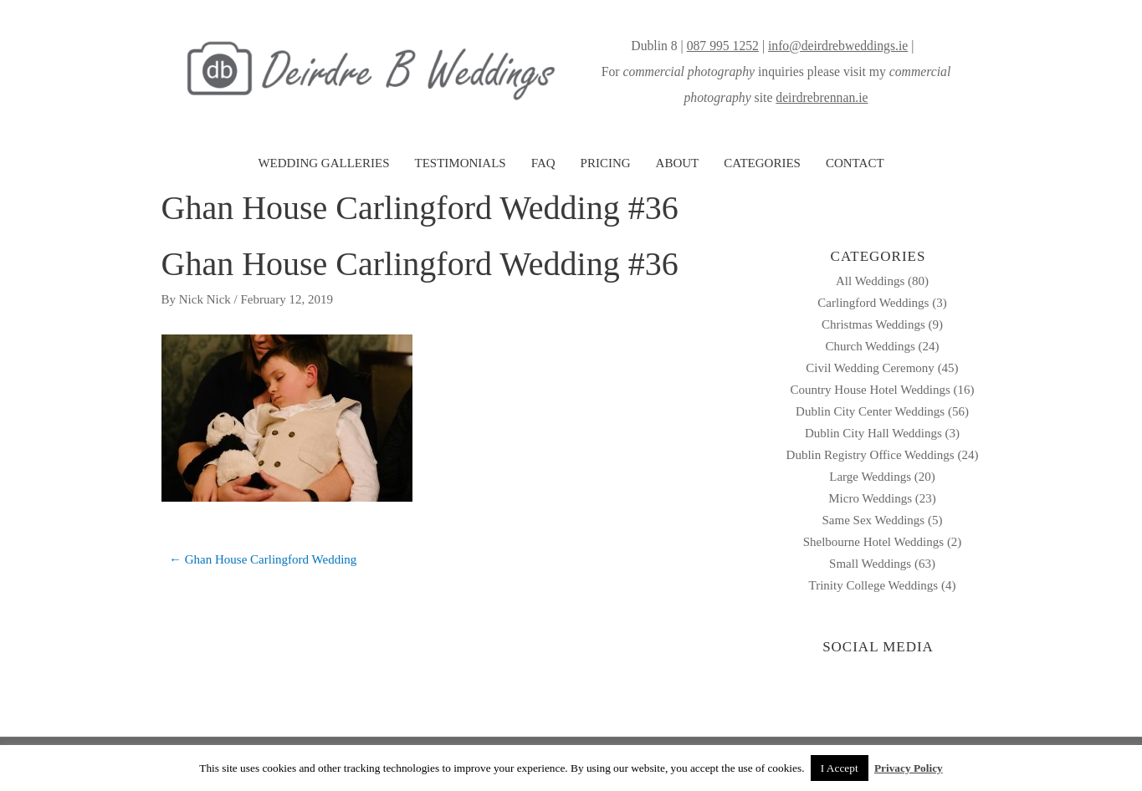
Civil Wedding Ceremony (870, 368)
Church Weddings (869, 346)
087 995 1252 (723, 45)
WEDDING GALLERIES (323, 163)
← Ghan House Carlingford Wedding (262, 559)
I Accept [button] (839, 768)
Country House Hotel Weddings (870, 389)
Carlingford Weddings (873, 302)
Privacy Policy (908, 768)
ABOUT (677, 163)
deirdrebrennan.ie (822, 97)
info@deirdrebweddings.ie (838, 45)
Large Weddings (870, 476)
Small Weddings (870, 563)
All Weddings (870, 281)
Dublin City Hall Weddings (873, 433)
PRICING (606, 163)
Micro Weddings (870, 498)
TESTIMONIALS (459, 163)
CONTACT (855, 163)
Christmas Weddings (873, 324)
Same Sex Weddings (873, 520)
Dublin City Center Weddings (870, 411)
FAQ (543, 163)
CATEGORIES (762, 163)
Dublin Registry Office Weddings (870, 455)
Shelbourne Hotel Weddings (874, 542)
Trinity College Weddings (874, 585)
